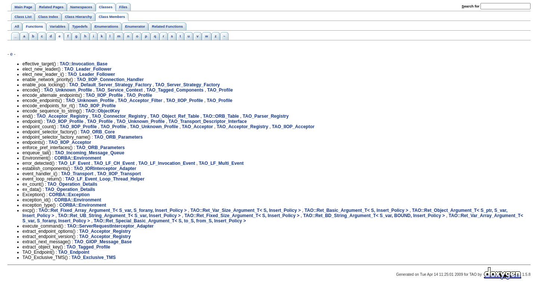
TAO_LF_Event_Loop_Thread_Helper (105, 179)
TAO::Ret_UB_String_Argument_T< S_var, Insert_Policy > (119, 215)
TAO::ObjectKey (103, 111)
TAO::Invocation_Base (84, 64)
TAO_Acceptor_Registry (62, 116)
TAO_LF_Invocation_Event (166, 163)
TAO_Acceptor (197, 126)
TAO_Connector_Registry (119, 116)
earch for (470, 6)
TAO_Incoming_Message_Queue (89, 152)
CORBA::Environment (77, 158)
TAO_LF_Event (74, 163)
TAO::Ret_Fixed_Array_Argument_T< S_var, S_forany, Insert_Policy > (112, 210)
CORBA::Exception (69, 194)
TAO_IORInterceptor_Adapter (105, 168)
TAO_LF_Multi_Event (221, 163)
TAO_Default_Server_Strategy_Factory (110, 84)
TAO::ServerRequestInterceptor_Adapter (110, 226)
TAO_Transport (77, 173)
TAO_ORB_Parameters (118, 137)
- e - (11, 54)
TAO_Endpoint (73, 252)
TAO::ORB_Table (221, 116)
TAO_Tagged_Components (175, 90)
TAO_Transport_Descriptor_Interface (207, 121)
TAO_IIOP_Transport (119, 173)
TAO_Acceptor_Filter (140, 100)
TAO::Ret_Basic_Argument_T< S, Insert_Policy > (356, 210)
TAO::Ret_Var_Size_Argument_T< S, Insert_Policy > (246, 210)
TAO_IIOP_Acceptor (293, 126)
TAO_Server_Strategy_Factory (187, 84)
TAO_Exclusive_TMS (93, 257)
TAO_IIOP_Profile (104, 95)
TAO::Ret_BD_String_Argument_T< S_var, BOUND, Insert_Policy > (374, 215)
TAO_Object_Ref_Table (175, 116)
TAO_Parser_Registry (266, 116)
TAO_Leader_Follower (87, 69)
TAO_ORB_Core (97, 132)
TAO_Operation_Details (72, 184)
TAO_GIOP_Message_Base (103, 241)
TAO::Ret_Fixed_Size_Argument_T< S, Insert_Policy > (242, 215)
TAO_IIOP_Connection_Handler (110, 79)
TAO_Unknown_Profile (68, 90)
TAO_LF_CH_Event (114, 163)
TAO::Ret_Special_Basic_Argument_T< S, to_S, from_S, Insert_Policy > (170, 220)
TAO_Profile (220, 90)
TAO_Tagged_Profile (88, 247)
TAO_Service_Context (119, 90)
